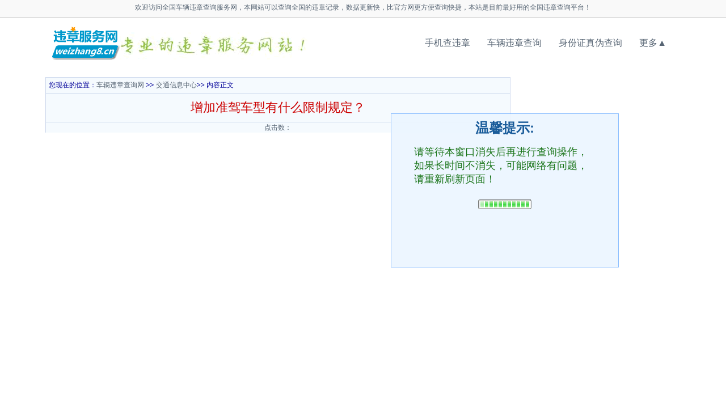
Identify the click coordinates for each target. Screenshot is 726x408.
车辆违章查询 (514, 43)
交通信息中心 (176, 85)
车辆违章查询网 (120, 85)
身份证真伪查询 (590, 43)
